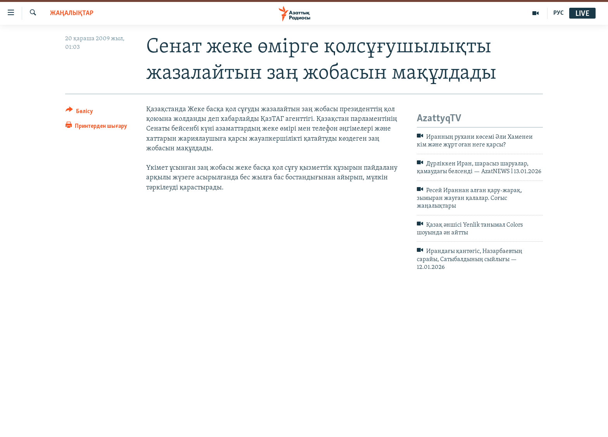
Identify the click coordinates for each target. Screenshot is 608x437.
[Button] (79, 112)
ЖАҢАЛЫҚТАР (71, 13)
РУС (558, 13)
